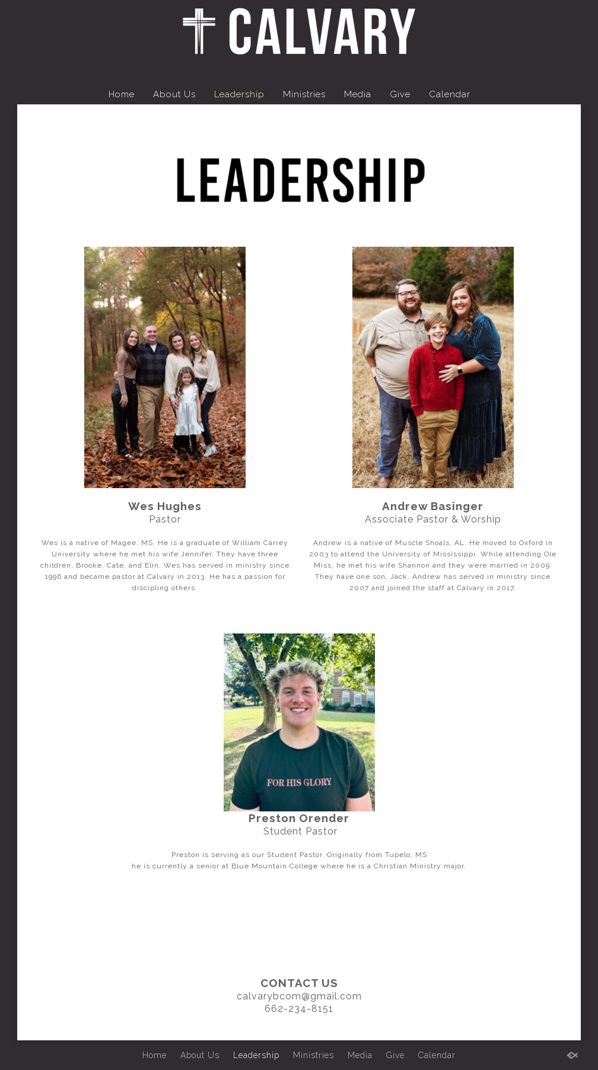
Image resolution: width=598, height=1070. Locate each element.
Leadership (239, 94)
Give (400, 94)
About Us (174, 94)
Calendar (449, 94)
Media (357, 94)
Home (122, 94)
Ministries (304, 94)
